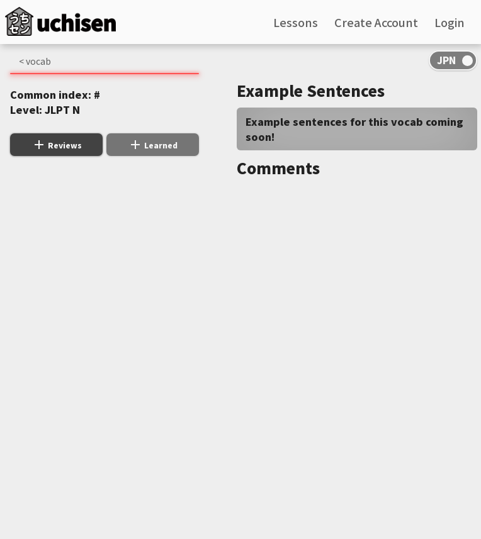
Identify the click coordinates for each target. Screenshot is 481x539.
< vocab (35, 61)
